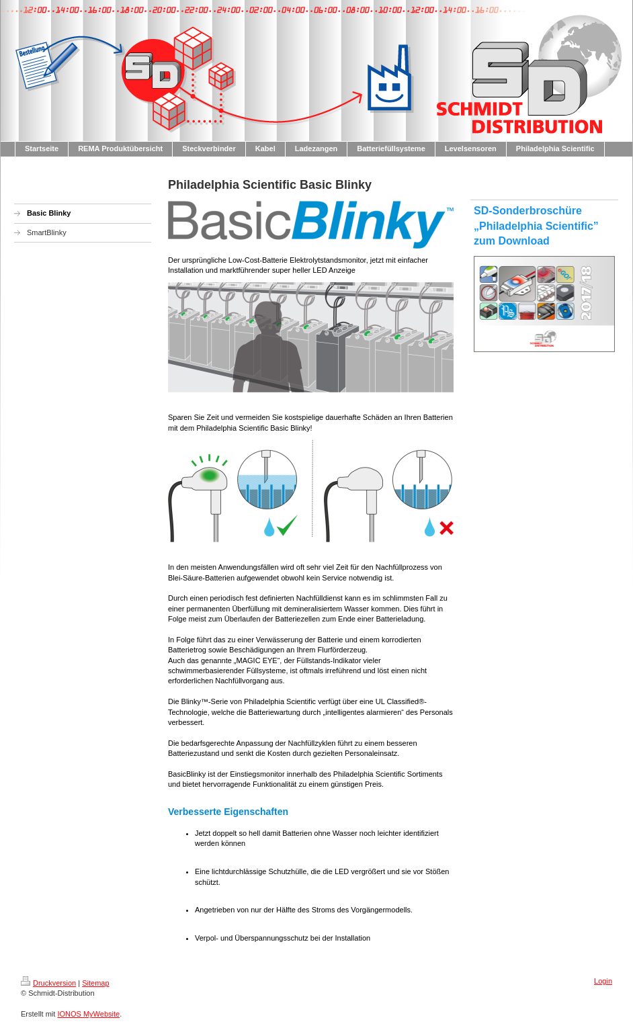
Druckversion (48, 983)
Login (603, 981)
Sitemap (95, 983)
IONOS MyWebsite (88, 1014)
